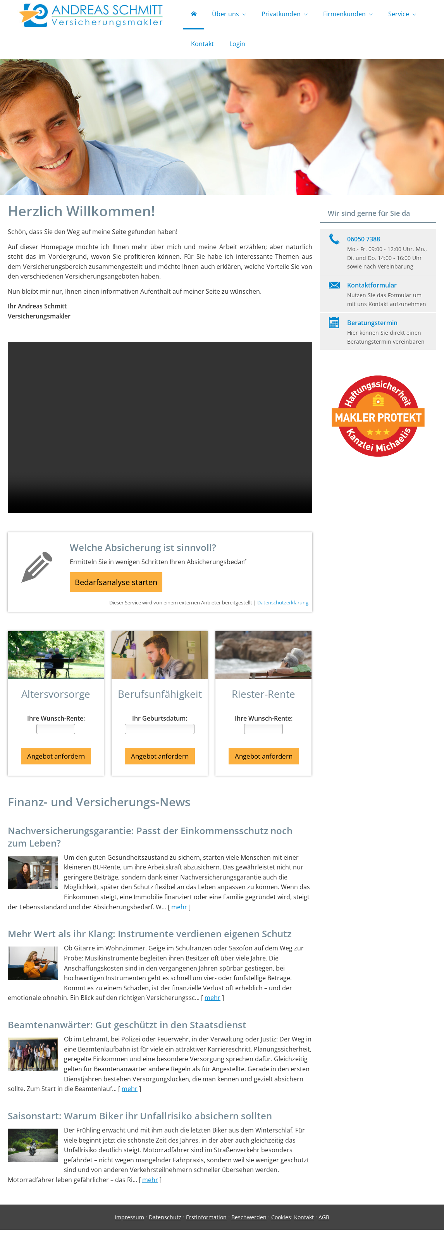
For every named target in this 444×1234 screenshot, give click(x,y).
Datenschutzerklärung (282, 607)
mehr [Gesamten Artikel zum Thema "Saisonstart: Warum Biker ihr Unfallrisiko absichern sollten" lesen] (150, 1184)
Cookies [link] (281, 1221)
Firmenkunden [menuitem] (344, 14)
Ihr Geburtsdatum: (159, 724)
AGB (323, 1221)
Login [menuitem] (237, 45)
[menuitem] (193, 15)
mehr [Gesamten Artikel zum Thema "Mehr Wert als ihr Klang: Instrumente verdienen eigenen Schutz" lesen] (212, 1002)
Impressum (129, 1221)
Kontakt (304, 1221)
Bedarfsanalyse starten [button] (119, 586)
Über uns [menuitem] (225, 14)
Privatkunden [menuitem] (281, 14)
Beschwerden (249, 1221)
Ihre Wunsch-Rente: (56, 724)
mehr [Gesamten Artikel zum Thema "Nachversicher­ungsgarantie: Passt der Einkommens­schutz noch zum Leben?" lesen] (179, 911)
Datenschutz (165, 1221)
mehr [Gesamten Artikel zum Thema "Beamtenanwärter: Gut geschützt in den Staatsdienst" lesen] (130, 1093)
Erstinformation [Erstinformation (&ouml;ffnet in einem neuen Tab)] (206, 1221)
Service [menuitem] (398, 14)
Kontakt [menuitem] (202, 45)
